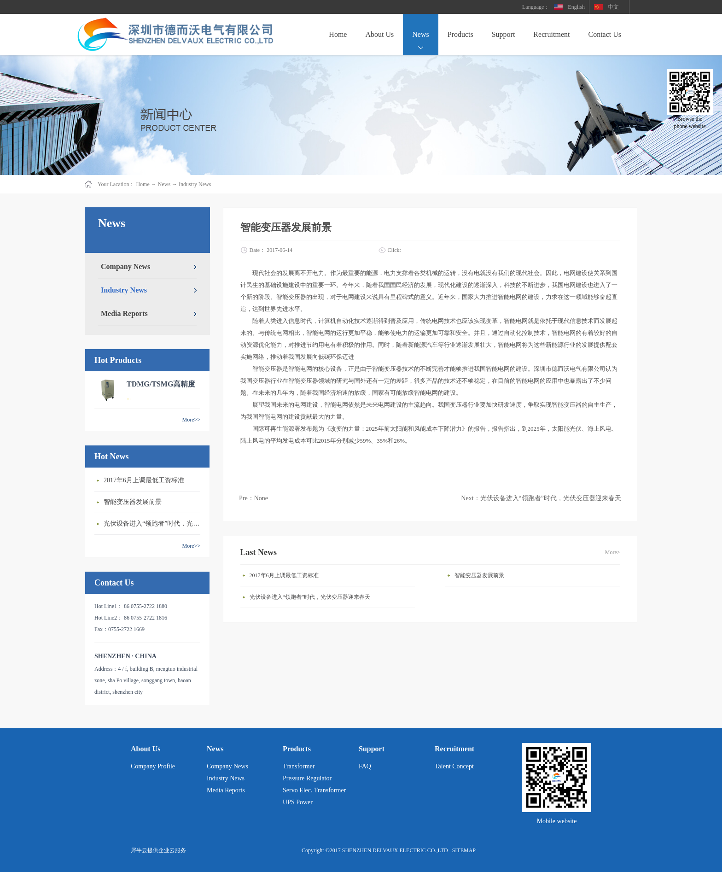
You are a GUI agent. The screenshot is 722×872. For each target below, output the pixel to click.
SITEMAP (462, 850)
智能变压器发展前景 (133, 501)
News (164, 184)
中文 (613, 7)
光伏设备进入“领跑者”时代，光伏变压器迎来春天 (154, 523)
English (576, 7)
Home (338, 34)
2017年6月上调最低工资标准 (144, 480)
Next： (541, 498)
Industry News (195, 184)
